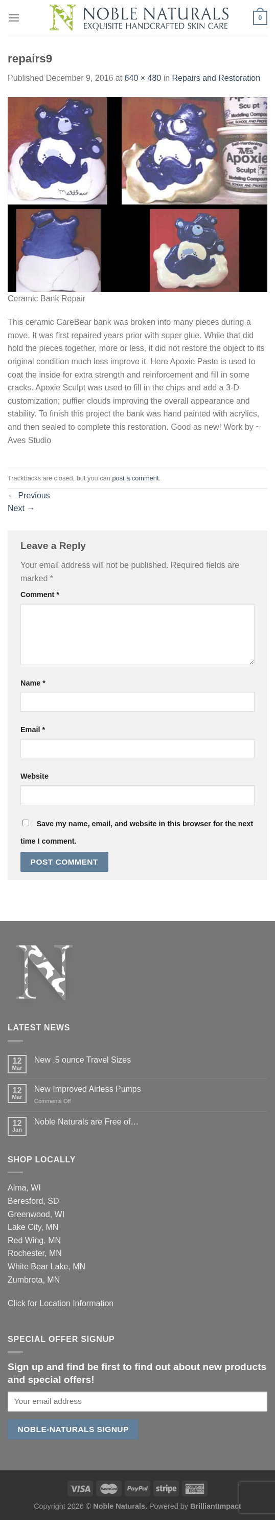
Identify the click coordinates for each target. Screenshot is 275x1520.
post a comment (135, 478)
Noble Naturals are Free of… (86, 1121)
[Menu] (14, 17)
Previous (29, 495)
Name (32, 683)
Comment (39, 594)
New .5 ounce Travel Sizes (82, 1059)
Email (32, 729)
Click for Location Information (60, 1303)
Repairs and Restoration (216, 78)
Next (21, 508)
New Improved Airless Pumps (87, 1089)
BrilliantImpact (215, 1506)
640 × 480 (143, 78)
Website (34, 776)
